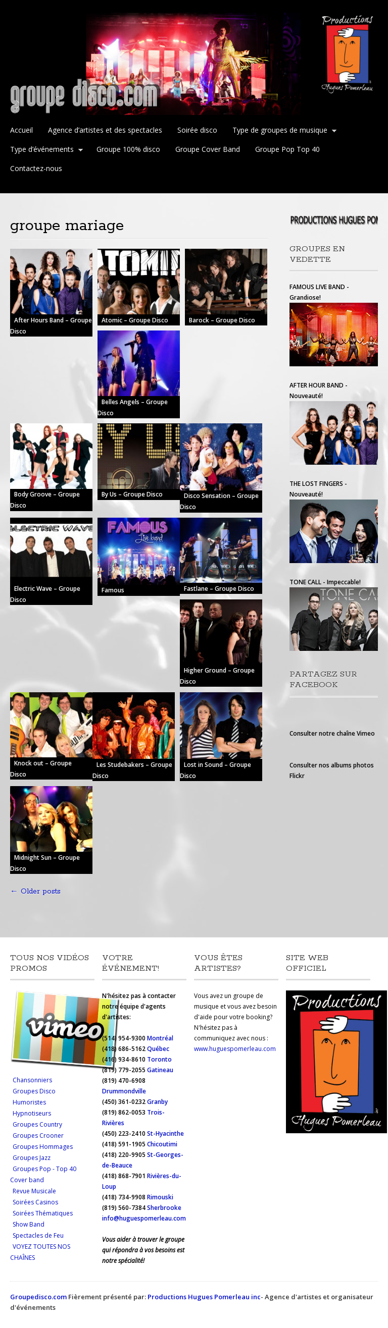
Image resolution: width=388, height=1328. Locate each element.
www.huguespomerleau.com (235, 1048)
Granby (157, 1101)
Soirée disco (197, 130)
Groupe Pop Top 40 (287, 149)
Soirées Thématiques (43, 1213)
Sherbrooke (164, 1207)
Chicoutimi (162, 1144)
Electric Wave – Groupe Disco (45, 594)
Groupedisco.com (38, 1296)
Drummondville (124, 1091)
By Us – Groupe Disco (132, 494)
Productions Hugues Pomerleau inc (204, 1296)
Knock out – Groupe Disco (41, 769)
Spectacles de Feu (38, 1235)
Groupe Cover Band (207, 149)
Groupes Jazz (32, 1157)
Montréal (160, 1038)
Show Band (28, 1224)
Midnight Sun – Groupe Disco (45, 863)
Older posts (35, 891)
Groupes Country (37, 1124)
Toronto (160, 1059)
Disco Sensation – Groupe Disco (219, 502)
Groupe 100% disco (128, 149)
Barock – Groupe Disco (222, 320)
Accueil (21, 130)
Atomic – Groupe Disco (135, 320)
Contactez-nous (36, 168)
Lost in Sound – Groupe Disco (215, 770)
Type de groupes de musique (282, 131)
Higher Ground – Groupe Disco (217, 676)
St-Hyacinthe (165, 1133)
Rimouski (161, 1197)
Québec (159, 1048)
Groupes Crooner (38, 1135)
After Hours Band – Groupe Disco (51, 326)
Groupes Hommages (43, 1146)
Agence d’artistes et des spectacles (105, 130)
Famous (113, 590)
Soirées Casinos (35, 1202)
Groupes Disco (34, 1091)
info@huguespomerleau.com (144, 1218)
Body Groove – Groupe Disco (45, 500)
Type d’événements (44, 150)
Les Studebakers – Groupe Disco (132, 770)
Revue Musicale (34, 1191)
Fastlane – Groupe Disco (219, 588)
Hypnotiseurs (32, 1113)
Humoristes (29, 1102)
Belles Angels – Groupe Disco (133, 407)
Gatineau (160, 1070)
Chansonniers (32, 1080)
